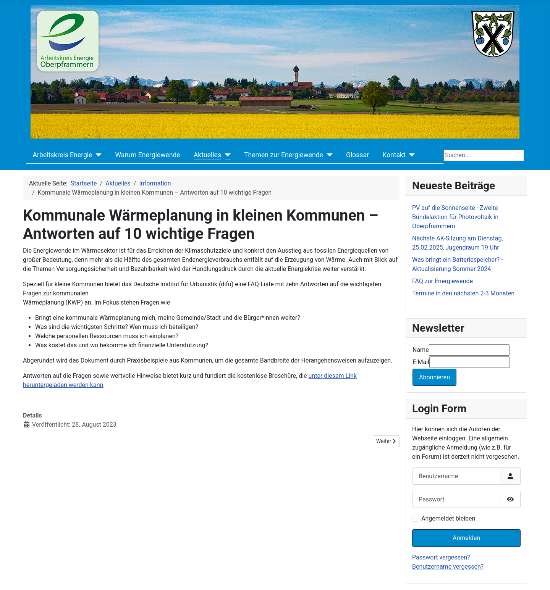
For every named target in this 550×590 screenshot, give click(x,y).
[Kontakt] (410, 155)
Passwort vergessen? (441, 557)
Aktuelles (207, 155)
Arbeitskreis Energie (62, 155)
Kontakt (394, 155)
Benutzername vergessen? (448, 566)
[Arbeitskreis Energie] (97, 155)
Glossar (357, 155)
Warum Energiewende (147, 155)
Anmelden (466, 538)
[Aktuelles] (226, 155)
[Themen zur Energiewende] (328, 155)
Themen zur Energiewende (283, 155)
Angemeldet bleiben (448, 518)
